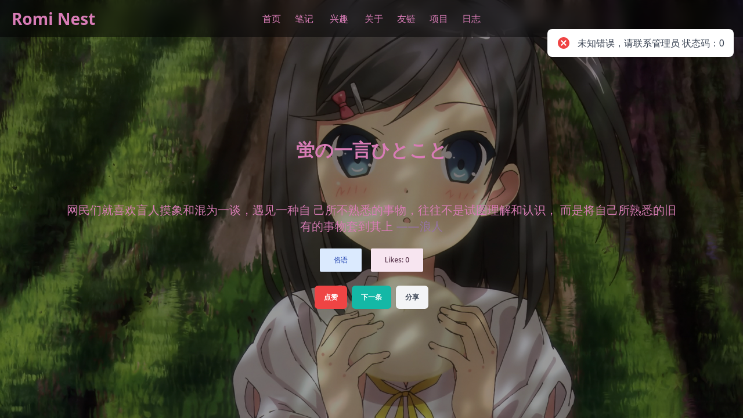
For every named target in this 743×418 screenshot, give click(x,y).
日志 (471, 18)
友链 (406, 18)
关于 (374, 18)
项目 (439, 18)
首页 (271, 18)
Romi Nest (54, 19)
